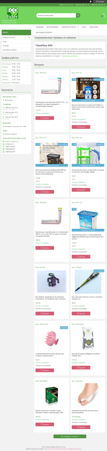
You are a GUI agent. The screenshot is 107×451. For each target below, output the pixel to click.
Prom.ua (62, 447)
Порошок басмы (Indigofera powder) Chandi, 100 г (86, 355)
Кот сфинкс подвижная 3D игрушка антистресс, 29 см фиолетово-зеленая (50, 298)
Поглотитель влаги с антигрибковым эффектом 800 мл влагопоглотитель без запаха (87, 237)
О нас (84, 27)
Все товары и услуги (69, 436)
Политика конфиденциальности (71, 449)
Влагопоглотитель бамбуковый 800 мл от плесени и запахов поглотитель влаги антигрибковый (50, 172)
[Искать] (78, 14)
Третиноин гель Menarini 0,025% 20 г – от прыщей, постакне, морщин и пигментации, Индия (51, 104)
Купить (46, 118)
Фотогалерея (52, 27)
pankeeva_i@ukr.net (12, 141)
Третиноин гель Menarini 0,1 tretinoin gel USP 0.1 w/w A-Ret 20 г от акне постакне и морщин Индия (51, 234)
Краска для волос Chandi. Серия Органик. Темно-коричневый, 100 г (49, 411)
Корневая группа (69, 56)
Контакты (94, 27)
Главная (39, 27)
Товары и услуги (68, 27)
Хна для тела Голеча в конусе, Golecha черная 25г (87, 298)
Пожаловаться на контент (53, 449)
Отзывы (6, 46)
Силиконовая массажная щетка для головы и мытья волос (49, 355)
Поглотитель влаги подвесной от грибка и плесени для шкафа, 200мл (88, 171)
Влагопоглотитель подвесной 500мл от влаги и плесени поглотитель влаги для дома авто (88, 107)
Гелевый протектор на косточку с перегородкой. (85, 411)
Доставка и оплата (44, 32)
